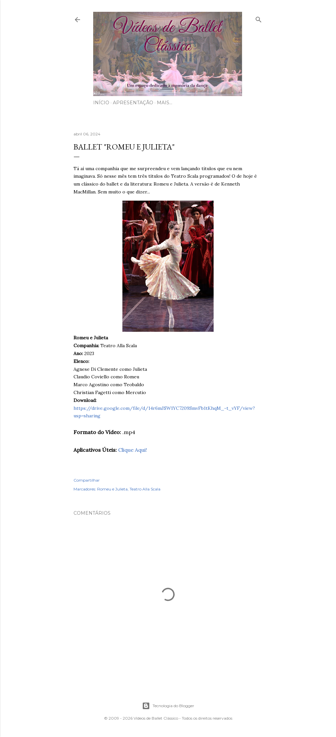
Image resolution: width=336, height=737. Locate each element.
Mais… (164, 103)
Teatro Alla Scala (145, 489)
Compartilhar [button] (87, 480)
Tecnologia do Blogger (168, 706)
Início (101, 103)
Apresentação (133, 103)
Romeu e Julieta (112, 489)
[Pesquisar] (258, 18)
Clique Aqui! (132, 450)
